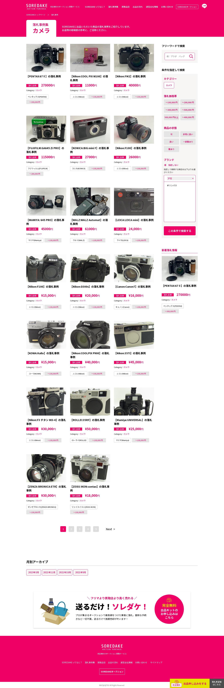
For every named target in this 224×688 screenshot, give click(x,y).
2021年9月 (80, 572)
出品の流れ (138, 6)
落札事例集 (113, 6)
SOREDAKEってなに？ (95, 6)
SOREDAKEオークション (187, 7)
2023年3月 (33, 572)
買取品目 (126, 6)
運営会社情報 (152, 6)
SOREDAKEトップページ (35, 14)
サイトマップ (156, 662)
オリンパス (172, 185)
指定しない (173, 165)
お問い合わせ (167, 6)
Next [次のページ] (109, 529)
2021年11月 (49, 572)
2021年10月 (65, 572)
